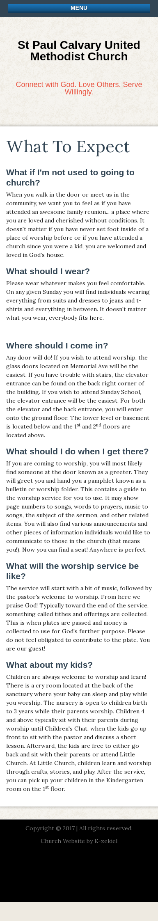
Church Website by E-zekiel (79, 841)
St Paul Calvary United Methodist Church (79, 51)
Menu (79, 8)
